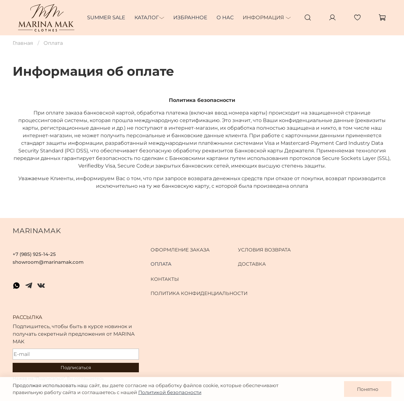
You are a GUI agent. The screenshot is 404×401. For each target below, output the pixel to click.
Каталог (146, 18)
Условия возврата (264, 250)
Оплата (161, 264)
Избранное (190, 18)
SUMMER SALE (106, 18)
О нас (225, 18)
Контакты (165, 279)
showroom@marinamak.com (48, 262)
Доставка (252, 264)
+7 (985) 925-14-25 (34, 254)
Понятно (367, 389)
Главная (23, 43)
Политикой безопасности (169, 392)
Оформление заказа (180, 250)
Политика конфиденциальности (199, 293)
